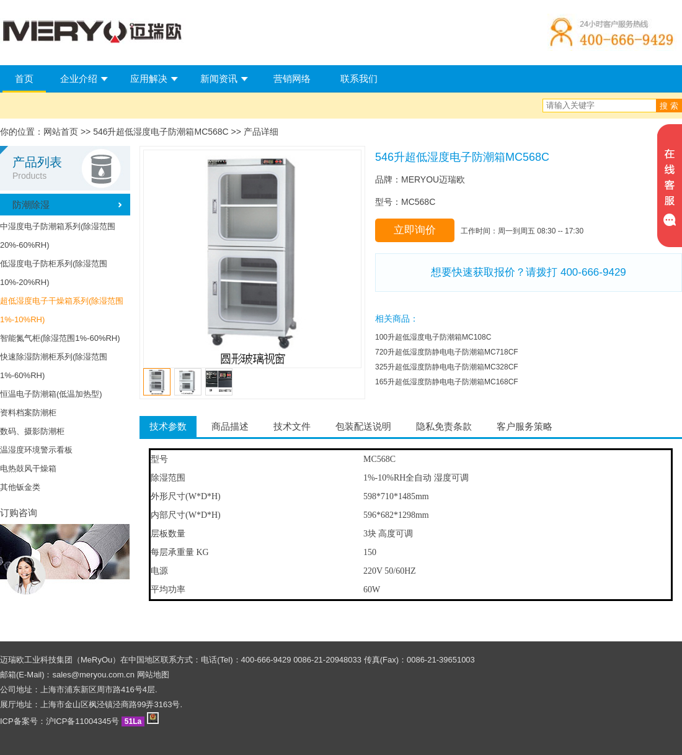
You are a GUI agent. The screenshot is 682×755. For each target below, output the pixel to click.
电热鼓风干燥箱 (28, 468)
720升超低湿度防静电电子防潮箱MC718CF (446, 352)
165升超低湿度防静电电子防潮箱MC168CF (446, 382)
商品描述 (230, 426)
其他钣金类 (20, 487)
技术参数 (168, 426)
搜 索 (669, 106)
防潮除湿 (31, 204)
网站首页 (60, 132)
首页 (24, 78)
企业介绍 (78, 78)
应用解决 (148, 78)
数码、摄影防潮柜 (32, 431)
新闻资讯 (218, 78)
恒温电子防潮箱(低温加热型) (51, 394)
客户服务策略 (524, 426)
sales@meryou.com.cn (94, 674)
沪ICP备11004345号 (83, 721)
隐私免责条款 (444, 426)
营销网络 (292, 78)
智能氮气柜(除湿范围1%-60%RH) (60, 338)
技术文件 (292, 426)
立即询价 (415, 230)
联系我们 (359, 78)
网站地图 (153, 674)
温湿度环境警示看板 (36, 449)
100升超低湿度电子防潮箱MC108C (433, 337)
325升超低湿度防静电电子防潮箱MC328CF (446, 367)
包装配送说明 (363, 426)
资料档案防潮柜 (28, 412)
